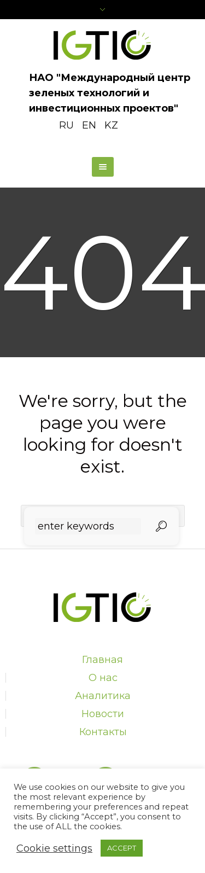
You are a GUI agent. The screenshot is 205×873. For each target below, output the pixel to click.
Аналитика (103, 696)
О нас (103, 678)
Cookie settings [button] (54, 848)
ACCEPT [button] (121, 847)
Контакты (103, 732)
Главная (102, 660)
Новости (102, 714)
